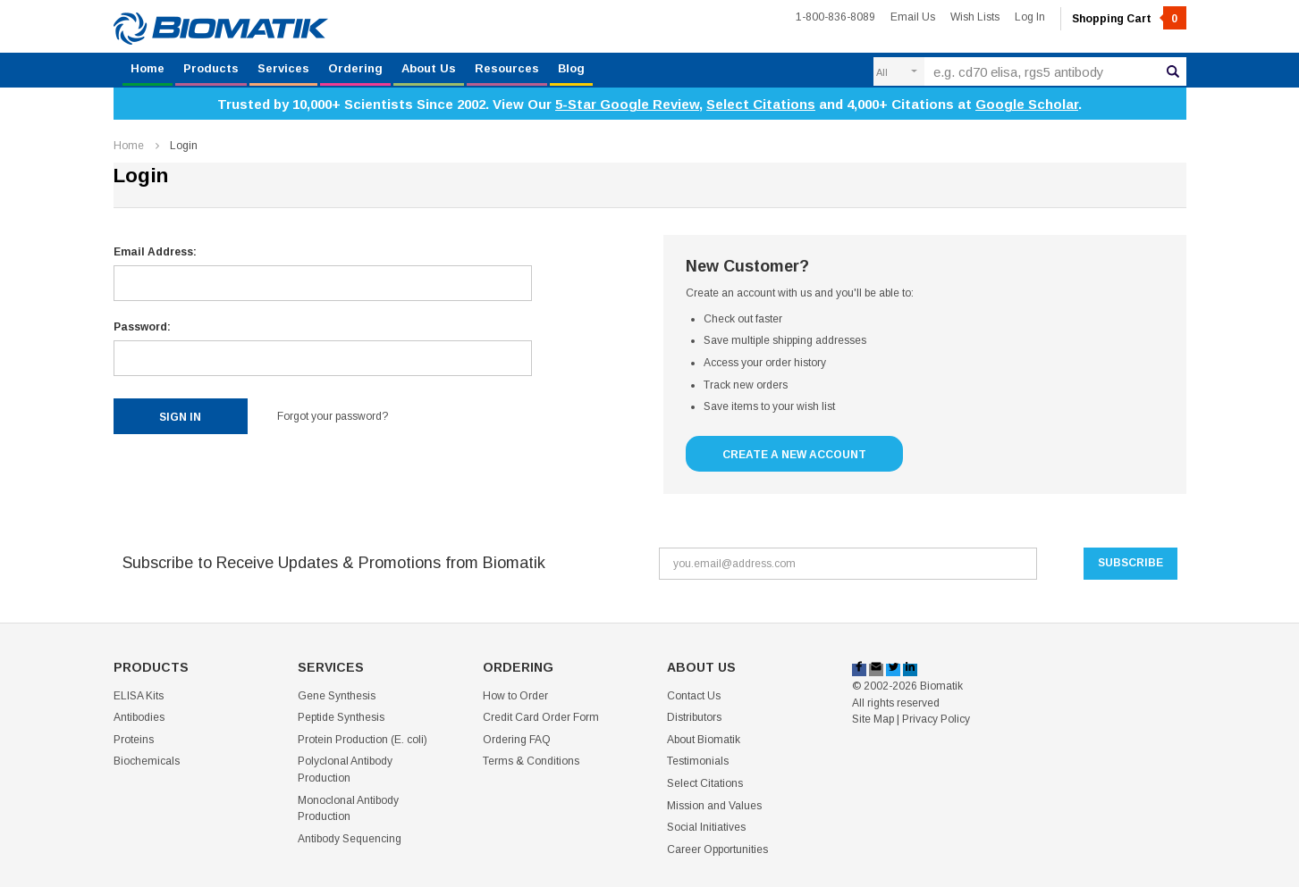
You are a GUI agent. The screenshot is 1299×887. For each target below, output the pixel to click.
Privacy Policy (936, 719)
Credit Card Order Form (541, 717)
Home (147, 68)
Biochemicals (147, 761)
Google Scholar (1026, 104)
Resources (507, 68)
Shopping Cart (1129, 19)
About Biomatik (703, 739)
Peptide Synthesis (341, 717)
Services (283, 68)
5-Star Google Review (627, 104)
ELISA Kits (139, 696)
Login (184, 145)
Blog (571, 68)
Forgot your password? (332, 416)
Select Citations (760, 104)
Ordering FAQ (517, 739)
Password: (142, 327)
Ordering (355, 68)
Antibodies (139, 717)
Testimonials (698, 761)
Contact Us (694, 696)
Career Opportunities (717, 849)
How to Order (515, 696)
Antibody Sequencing (349, 839)
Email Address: (155, 252)
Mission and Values (714, 805)
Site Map (873, 719)
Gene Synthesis (336, 696)
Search (1173, 69)
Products (211, 68)
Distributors (694, 717)
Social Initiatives (706, 827)
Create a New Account (794, 454)
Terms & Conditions (531, 761)
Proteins (134, 739)
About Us (428, 68)
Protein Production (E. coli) (362, 739)
